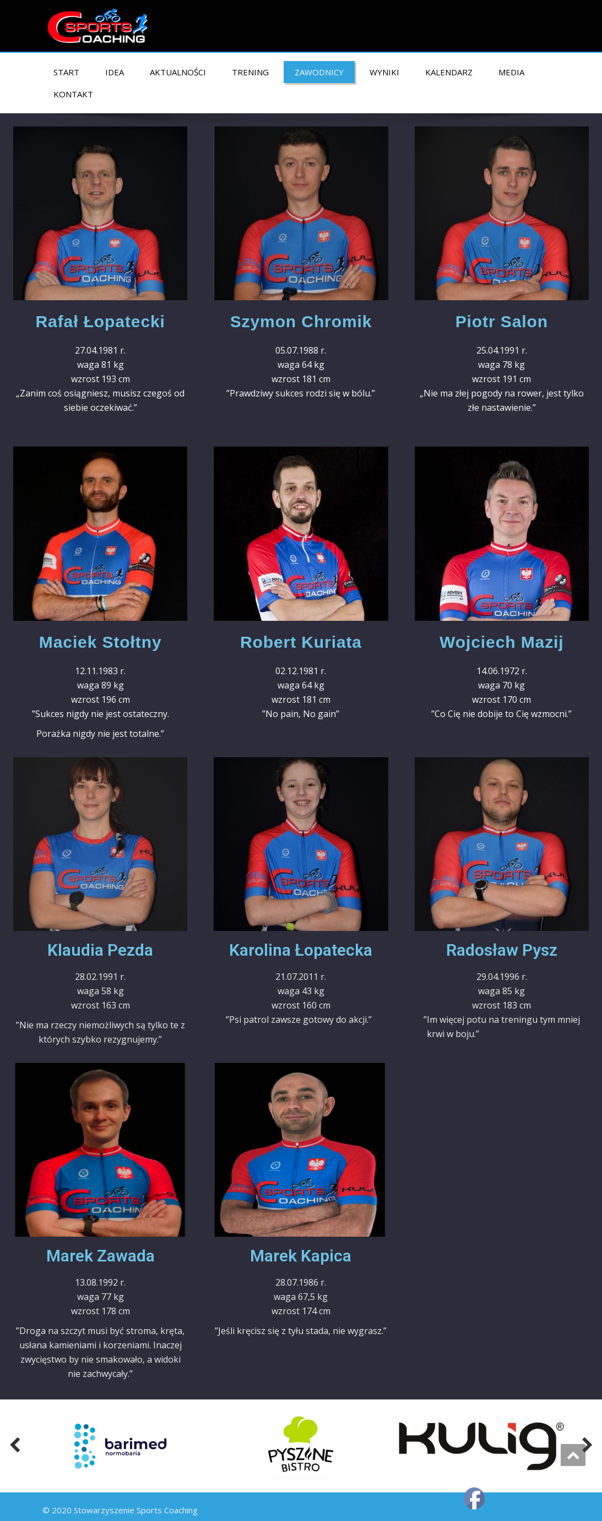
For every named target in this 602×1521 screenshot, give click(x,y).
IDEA (114, 72)
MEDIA (511, 72)
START (66, 72)
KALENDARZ (449, 72)
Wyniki (384, 72)
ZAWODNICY (319, 72)
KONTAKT (73, 94)
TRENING (250, 72)
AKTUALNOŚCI (178, 72)
